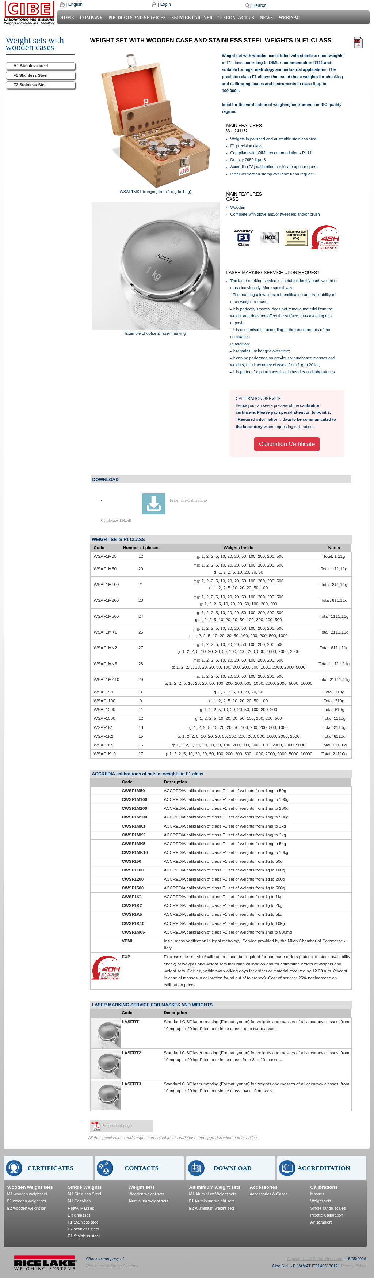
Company (91, 17)
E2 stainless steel (83, 1229)
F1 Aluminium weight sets (212, 1201)
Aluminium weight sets (148, 1201)
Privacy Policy (353, 1266)
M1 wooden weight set (27, 1194)
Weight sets (142, 1187)
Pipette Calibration (326, 1215)
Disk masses (79, 1215)
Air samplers (321, 1222)
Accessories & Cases (269, 1194)
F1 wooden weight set (26, 1201)
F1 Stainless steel (84, 1222)
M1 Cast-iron (79, 1201)
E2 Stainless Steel (31, 85)
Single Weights (85, 1187)
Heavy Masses (81, 1208)
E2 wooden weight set (27, 1208)
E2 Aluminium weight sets (212, 1208)
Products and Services (137, 17)
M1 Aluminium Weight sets (212, 1194)
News (266, 17)
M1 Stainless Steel (84, 1194)
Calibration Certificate (287, 444)
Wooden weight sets (30, 1187)
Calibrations (324, 1187)
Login (165, 4)
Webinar (289, 17)
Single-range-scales (328, 1208)
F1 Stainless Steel (31, 75)
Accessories (264, 1187)
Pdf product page (117, 1125)
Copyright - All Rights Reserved (315, 1258)
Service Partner (192, 17)
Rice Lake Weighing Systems (112, 1266)
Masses (317, 1194)
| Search (258, 5)
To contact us (236, 17)
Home (67, 17)
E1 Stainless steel (84, 1236)
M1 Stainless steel (31, 66)
